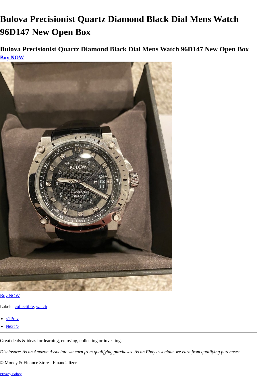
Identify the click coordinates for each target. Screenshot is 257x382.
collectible (24, 306)
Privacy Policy (11, 374)
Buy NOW (12, 57)
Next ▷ (12, 326)
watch (41, 306)
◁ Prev (12, 318)
